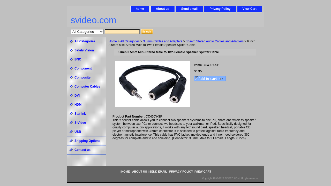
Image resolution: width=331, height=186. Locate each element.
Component (83, 68)
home (140, 9)
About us (162, 9)
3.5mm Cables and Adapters (162, 41)
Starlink (80, 113)
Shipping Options (87, 141)
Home (113, 41)
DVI (77, 95)
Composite (82, 77)
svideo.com (93, 20)
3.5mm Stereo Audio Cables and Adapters (215, 41)
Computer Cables (87, 86)
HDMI (78, 104)
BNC (77, 59)
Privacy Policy (219, 9)
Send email (189, 9)
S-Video (80, 123)
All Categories (130, 41)
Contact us (82, 150)
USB (77, 132)
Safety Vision (84, 50)
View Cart (250, 9)
